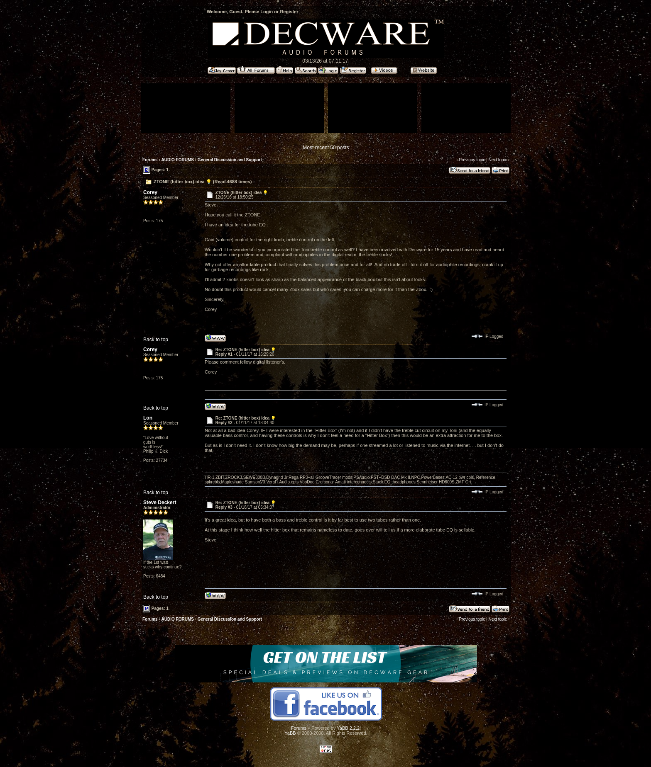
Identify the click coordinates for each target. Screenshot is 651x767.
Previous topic (472, 160)
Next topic (497, 160)
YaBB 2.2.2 (348, 728)
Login (266, 11)
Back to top (155, 339)
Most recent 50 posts (326, 147)
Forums (150, 160)
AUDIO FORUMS (178, 160)
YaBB (290, 733)
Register (289, 11)
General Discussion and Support (230, 160)
